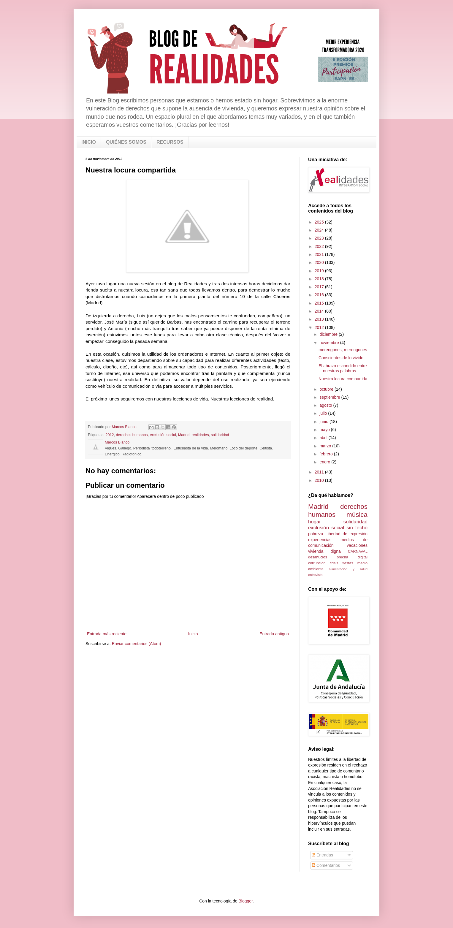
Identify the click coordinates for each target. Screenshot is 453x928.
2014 (320, 311)
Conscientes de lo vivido (341, 357)
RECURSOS (169, 142)
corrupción (317, 563)
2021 (320, 254)
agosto (326, 405)
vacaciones (357, 545)
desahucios (317, 557)
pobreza (315, 533)
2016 (320, 294)
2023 (320, 238)
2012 (110, 435)
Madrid (184, 435)
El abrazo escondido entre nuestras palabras (343, 368)
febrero (326, 454)
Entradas (322, 855)
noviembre (329, 342)
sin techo (357, 527)
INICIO (88, 142)
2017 (320, 286)
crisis (334, 563)
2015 (320, 303)
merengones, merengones (343, 349)
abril (323, 437)
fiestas (347, 563)
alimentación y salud (348, 569)
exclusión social (163, 435)
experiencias (320, 539)
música (357, 514)
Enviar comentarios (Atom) (136, 643)
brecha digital (352, 557)
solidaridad (220, 435)
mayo (325, 429)
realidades (200, 435)
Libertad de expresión (346, 533)
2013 (320, 319)
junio (324, 421)
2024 (320, 230)
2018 (320, 278)
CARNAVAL (358, 551)
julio (323, 413)
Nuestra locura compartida (343, 378)
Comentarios (326, 865)
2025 (320, 222)
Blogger (245, 901)
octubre (327, 389)
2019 (320, 270)
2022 (320, 246)
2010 (320, 480)
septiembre (330, 397)
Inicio (193, 633)
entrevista (315, 575)
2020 (320, 262)
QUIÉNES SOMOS (126, 142)
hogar (314, 522)
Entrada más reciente (106, 633)
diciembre (329, 334)
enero (325, 462)
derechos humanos (132, 435)
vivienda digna (324, 551)
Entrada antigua (274, 633)
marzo (325, 446)
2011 (320, 472)
